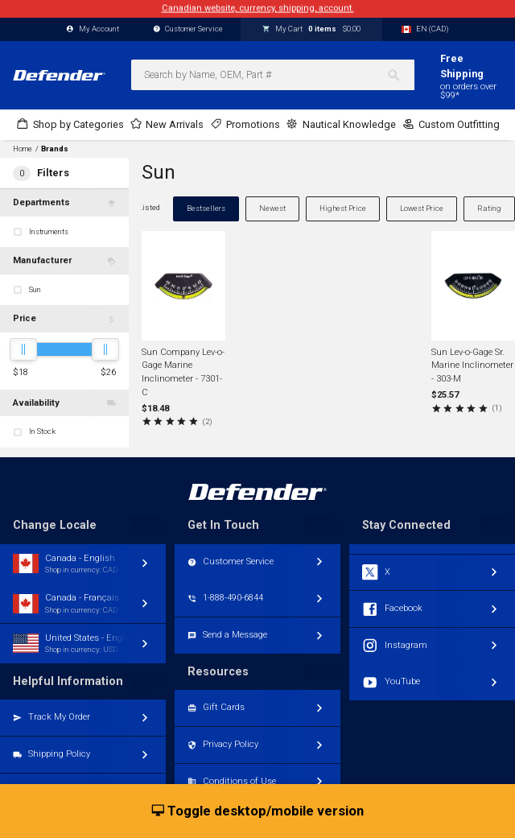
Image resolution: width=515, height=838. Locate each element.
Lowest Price (421, 208)
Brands (54, 149)
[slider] (23, 349)
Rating (489, 208)
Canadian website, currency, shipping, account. (258, 8)
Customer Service (188, 29)
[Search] (400, 75)
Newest (272, 208)
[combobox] (272, 75)
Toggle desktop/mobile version (258, 811)
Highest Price (342, 208)
